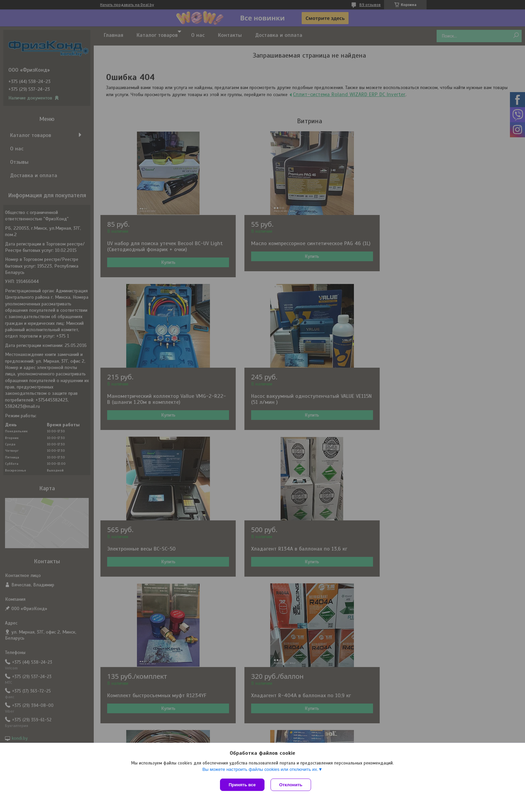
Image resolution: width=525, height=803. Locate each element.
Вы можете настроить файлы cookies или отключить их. (260, 770)
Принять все (242, 784)
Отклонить (291, 784)
